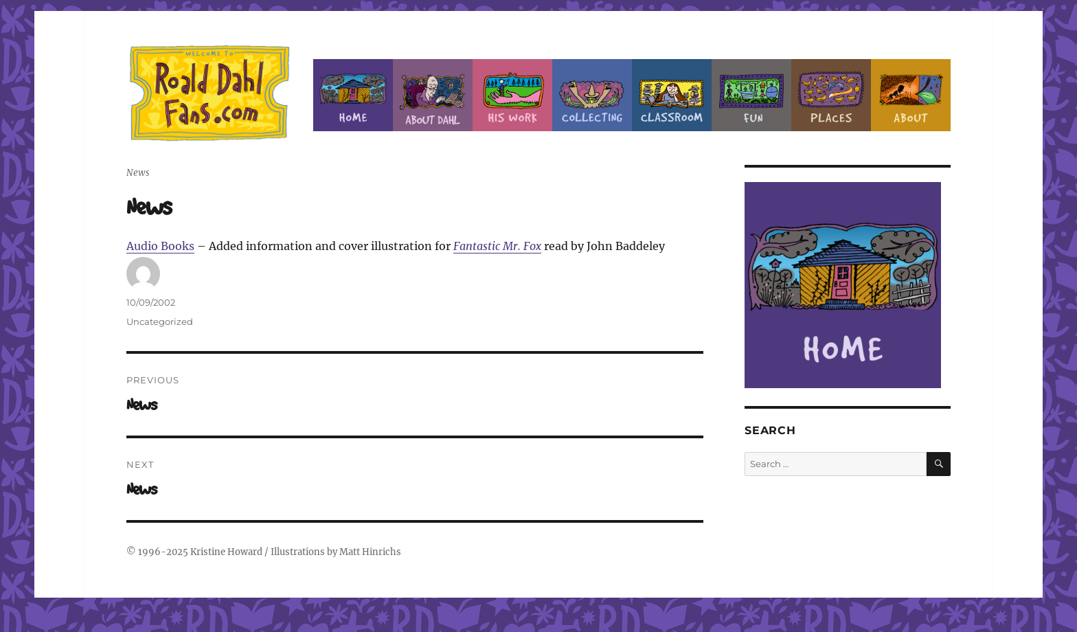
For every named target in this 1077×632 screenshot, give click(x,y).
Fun (751, 95)
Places (831, 95)
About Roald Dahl (433, 95)
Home (353, 95)
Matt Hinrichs (370, 552)
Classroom (672, 95)
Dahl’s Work (512, 95)
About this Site (911, 95)
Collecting (592, 95)
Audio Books (160, 246)
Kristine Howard (226, 552)
